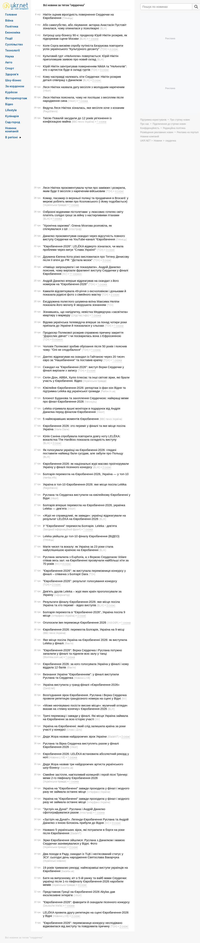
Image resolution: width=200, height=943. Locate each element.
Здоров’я (12, 74)
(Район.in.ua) (108, 391)
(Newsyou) (91, 401)
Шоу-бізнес (13, 80)
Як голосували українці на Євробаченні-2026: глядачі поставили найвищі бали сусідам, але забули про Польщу (83, 451)
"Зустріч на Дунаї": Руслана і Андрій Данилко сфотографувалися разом (74, 810)
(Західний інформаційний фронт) (62, 529)
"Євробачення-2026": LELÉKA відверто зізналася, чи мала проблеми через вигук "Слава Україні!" (83, 248)
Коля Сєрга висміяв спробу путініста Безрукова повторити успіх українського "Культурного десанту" (83, 47)
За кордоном (14, 86)
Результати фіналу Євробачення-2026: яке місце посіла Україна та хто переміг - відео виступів (81, 603)
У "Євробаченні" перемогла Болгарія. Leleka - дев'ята (80, 525)
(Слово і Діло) (74, 729)
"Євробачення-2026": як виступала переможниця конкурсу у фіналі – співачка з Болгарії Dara (84, 572)
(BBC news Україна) (83, 121)
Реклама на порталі (187, 132)
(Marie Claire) (61, 429)
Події (9, 38)
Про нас (144, 124)
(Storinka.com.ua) (53, 657)
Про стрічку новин (180, 119)
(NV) (64, 274)
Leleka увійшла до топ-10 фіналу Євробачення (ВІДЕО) (81, 536)
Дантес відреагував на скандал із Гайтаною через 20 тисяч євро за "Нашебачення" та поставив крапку (84, 358)
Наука (9, 56)
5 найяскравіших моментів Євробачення (71, 418)
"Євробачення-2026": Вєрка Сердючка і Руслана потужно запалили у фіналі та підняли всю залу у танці (82, 651)
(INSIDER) (113, 622)
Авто (8, 62)
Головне (11, 14)
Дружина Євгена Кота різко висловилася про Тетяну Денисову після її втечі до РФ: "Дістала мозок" (86, 258)
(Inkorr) (47, 90)
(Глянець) (67, 18)
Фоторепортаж (16, 98)
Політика (11, 26)
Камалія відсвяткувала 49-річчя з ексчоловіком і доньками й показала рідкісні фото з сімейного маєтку (84, 292)
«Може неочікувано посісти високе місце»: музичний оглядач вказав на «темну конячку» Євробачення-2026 (85, 707)
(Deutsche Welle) (52, 905)
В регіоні (11, 137)
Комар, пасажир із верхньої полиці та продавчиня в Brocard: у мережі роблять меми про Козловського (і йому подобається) (85, 199)
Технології (12, 50)
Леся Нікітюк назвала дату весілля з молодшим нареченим (84, 87)
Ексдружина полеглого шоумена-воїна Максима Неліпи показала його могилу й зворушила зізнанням (81, 303)
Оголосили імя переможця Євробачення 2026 (74, 622)
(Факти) (68, 643)
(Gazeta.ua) (66, 767)
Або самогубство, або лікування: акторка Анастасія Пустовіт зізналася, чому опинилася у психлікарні (85, 26)
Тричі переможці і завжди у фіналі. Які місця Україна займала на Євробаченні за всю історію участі (85, 717)
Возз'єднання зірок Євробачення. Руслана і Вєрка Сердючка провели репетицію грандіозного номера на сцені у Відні (85, 696)
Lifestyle (11, 110)
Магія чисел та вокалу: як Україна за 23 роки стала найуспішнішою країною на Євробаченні (78, 548)
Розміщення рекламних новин (156, 132)
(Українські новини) (54, 860)
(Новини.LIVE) (82, 678)
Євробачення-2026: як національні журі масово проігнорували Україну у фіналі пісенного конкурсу (86, 465)
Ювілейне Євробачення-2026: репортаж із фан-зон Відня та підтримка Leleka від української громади (84, 389)
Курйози (11, 92)
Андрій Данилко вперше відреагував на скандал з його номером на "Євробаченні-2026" (81, 282)
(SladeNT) (113, 736)
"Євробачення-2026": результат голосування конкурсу (80, 581)
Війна (9, 20)
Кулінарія (12, 116)
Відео (9, 104)
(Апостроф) (75, 229)
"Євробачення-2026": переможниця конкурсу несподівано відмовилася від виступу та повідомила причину (82, 924)
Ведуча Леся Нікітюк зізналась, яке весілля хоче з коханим (83, 107)
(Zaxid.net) (49, 688)
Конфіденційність (149, 128)
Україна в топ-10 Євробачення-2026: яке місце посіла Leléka (85, 484)
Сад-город (12, 122)
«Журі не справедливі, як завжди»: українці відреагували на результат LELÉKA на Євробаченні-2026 (84, 517)
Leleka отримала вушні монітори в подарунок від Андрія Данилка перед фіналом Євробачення (81, 410)
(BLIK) (103, 28)
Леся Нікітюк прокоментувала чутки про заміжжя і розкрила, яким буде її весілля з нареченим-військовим (84, 189)
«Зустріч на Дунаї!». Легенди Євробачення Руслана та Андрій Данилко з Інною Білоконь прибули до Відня (86, 821)
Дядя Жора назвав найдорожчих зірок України (75, 736)
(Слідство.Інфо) (80, 315)
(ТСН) (103, 49)
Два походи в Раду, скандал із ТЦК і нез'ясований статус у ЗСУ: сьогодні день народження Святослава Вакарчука (83, 855)
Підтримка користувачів (153, 119)
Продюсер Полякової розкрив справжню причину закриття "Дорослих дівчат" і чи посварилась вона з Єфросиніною (83, 334)
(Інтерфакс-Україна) (63, 615)
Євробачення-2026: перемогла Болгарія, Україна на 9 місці (83, 629)
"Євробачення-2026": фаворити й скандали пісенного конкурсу (86, 902)
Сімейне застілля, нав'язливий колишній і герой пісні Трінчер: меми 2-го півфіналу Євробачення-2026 (85, 776)
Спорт (9, 68)
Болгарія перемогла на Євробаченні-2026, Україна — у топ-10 (86, 474)
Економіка (12, 32)
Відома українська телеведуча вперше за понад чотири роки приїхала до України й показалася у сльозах (85, 323)
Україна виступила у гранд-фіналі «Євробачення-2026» (81, 684)
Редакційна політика (174, 128)
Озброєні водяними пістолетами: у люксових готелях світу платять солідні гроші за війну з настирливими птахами (83, 213)
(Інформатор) (62, 595)
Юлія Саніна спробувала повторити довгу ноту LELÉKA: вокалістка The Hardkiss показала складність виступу (81, 437)
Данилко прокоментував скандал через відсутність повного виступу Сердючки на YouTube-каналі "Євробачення (84, 237)
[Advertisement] (82, 155)
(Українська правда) (55, 205)
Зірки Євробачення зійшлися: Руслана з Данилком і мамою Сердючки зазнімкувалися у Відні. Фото (84, 841)
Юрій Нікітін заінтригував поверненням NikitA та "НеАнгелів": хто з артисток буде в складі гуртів (85, 68)
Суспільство (14, 44)
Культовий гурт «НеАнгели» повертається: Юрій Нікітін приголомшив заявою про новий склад (80, 57)
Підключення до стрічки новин (169, 124)
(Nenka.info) (50, 477)
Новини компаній (12, 129)
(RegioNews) (50, 111)
